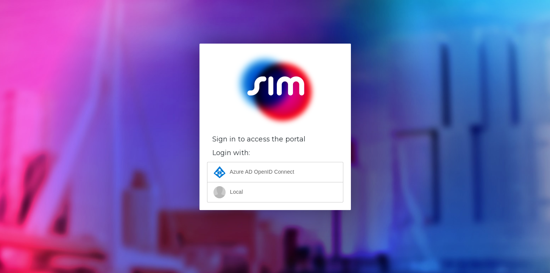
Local (228, 192)
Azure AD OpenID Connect (253, 172)
